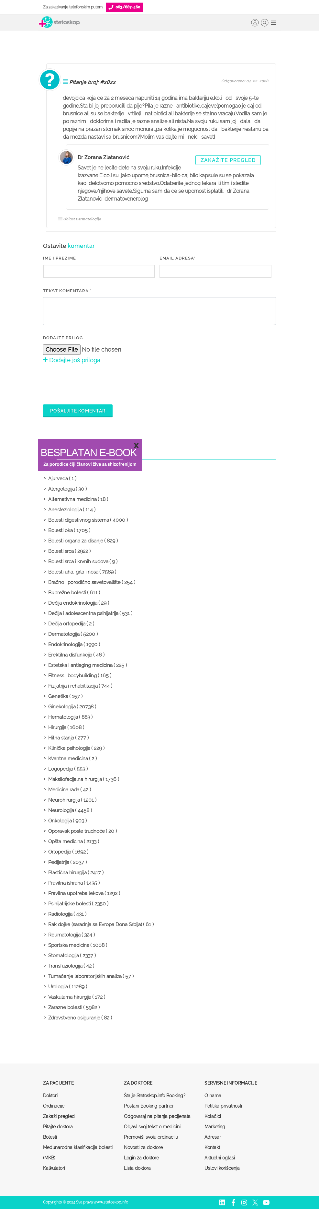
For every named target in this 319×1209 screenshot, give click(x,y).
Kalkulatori (54, 1168)
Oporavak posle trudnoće (76, 831)
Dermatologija (64, 634)
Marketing (214, 1126)
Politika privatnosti (223, 1106)
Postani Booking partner (149, 1106)
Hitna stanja (61, 738)
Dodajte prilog (63, 337)
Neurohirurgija (64, 800)
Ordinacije (53, 1106)
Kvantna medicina (68, 758)
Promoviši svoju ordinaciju (151, 1137)
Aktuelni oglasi (219, 1157)
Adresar (212, 1137)
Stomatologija (63, 956)
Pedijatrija (58, 862)
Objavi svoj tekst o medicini (152, 1126)
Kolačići (212, 1116)
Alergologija (61, 489)
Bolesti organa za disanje (75, 541)
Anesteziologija (65, 510)
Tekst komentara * (67, 290)
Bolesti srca (61, 551)
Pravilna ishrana (65, 883)
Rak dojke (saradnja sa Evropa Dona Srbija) (95, 924)
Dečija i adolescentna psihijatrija (83, 613)
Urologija (58, 987)
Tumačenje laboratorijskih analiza (85, 976)
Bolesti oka (60, 530)
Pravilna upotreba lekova (76, 893)
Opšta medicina (65, 841)
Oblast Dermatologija (79, 218)
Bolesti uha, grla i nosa (73, 572)
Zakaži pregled (59, 1116)
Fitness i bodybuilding (72, 676)
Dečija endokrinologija (72, 603)
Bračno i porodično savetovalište (84, 582)
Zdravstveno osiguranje (74, 1018)
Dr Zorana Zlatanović (103, 157)
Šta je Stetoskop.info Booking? (154, 1095)
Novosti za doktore (143, 1147)
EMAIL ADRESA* (177, 258)
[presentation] (92, 383)
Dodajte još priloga (71, 360)
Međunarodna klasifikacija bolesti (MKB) (78, 1152)
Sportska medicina (68, 945)
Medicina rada (63, 790)
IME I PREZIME (59, 258)
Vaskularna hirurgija (69, 997)
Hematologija (63, 717)
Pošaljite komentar (77, 410)
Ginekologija (62, 707)
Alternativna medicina (72, 499)
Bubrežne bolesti (67, 593)
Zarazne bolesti (65, 1007)
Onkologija (60, 821)
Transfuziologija (65, 966)
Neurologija (61, 810)
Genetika (58, 696)
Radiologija (60, 914)
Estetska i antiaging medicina (80, 665)
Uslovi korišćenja (222, 1168)
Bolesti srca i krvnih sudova (78, 561)
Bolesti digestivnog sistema (78, 520)
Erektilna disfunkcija (70, 655)
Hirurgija (57, 727)
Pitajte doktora (58, 1126)
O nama (212, 1095)
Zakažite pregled (228, 160)
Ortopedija (59, 852)
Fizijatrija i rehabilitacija (73, 686)
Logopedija (60, 769)
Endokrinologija (65, 644)
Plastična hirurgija (67, 873)
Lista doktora (137, 1168)
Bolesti (50, 1137)
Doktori (50, 1095)
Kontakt (212, 1147)
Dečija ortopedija (66, 624)
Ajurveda (58, 479)
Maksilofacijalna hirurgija (75, 779)
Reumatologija (64, 935)
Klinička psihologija (69, 748)
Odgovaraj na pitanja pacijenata (157, 1116)
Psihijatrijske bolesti (69, 904)
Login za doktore (141, 1157)
